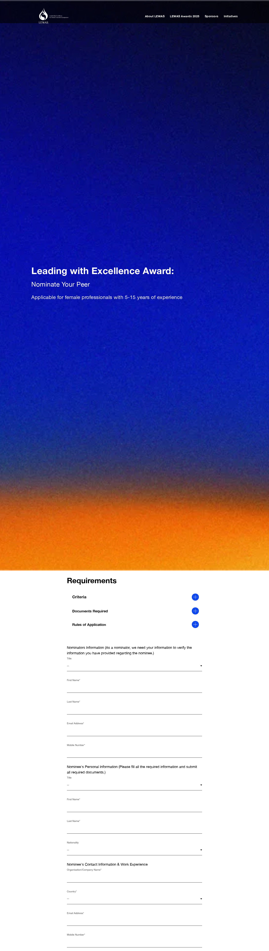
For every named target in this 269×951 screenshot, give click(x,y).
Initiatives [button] (231, 16)
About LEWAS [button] (155, 16)
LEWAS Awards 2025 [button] (184, 16)
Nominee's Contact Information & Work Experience (107, 864)
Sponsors (211, 16)
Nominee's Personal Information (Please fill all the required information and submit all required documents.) (132, 769)
